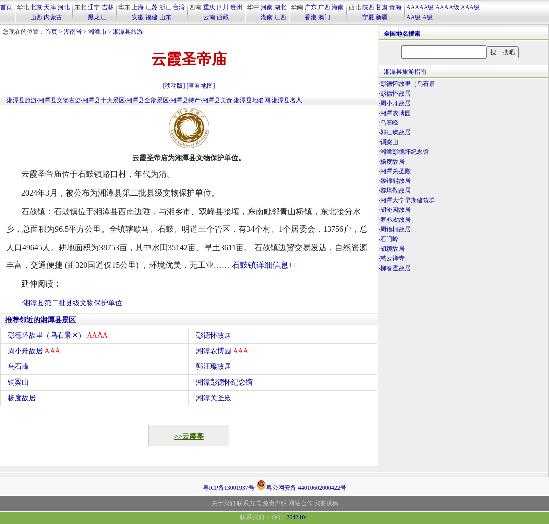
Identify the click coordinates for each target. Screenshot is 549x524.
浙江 (165, 7)
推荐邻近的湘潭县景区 (40, 320)
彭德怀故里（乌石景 (407, 83)
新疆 (382, 17)
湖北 (280, 7)
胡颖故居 (392, 248)
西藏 (223, 17)
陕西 (368, 7)
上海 (138, 7)
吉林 (108, 7)
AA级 (413, 17)
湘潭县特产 (185, 100)
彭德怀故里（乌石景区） (58, 335)
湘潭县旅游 (128, 31)
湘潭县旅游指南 (405, 71)
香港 (311, 17)
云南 (209, 17)
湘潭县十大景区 (103, 100)
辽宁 (94, 7)
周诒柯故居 (395, 229)
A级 (427, 17)
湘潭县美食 (217, 100)
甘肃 (382, 7)
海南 (338, 7)
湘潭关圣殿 (213, 398)
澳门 (324, 17)
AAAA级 (447, 7)
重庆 (209, 7)
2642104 (297, 517)
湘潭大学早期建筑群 (407, 200)
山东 (165, 17)
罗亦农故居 (395, 219)
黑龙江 (97, 17)
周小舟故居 (34, 351)
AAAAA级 (420, 7)
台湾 (179, 7)
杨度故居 (22, 398)
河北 (64, 7)
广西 (324, 7)
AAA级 (470, 7)
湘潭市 (97, 31)
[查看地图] (201, 85)
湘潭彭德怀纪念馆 (224, 382)
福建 (151, 17)
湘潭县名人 (287, 100)
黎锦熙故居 (395, 180)
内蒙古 (53, 17)
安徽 (138, 17)
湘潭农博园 (222, 351)
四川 (223, 7)
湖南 (267, 17)
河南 (267, 7)
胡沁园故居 (395, 209)
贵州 (236, 7)
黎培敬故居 (395, 190)
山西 (36, 17)
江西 (280, 17)
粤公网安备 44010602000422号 (301, 485)
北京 (36, 7)
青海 (395, 7)
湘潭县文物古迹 (59, 100)
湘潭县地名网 (252, 100)
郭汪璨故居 (213, 366)
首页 (6, 7)
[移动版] (174, 85)
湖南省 (73, 31)
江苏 (151, 7)
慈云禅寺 (392, 258)
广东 (311, 7)
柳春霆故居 (395, 268)
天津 (50, 7)
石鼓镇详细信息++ (264, 265)
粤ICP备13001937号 (229, 487)
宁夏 (368, 17)
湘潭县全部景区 (147, 100)
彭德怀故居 (213, 335)
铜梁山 (18, 382)
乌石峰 (18, 366)
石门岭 (389, 239)
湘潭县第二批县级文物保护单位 (72, 303)
